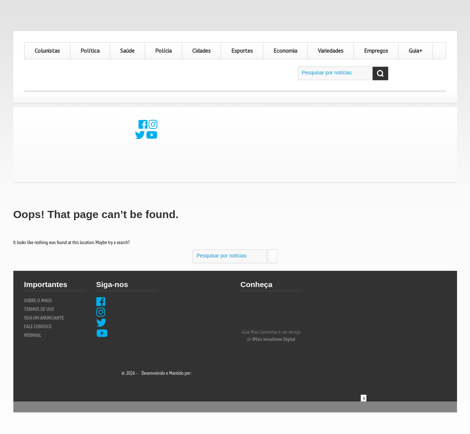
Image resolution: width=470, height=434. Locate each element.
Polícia (163, 50)
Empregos (376, 50)
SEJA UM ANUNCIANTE (44, 317)
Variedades (330, 50)
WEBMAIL (33, 335)
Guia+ (415, 50)
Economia (285, 50)
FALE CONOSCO (38, 326)
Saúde (127, 50)
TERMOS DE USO (39, 309)
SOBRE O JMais (38, 300)
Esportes (242, 50)
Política (90, 50)
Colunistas (47, 50)
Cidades (201, 50)
